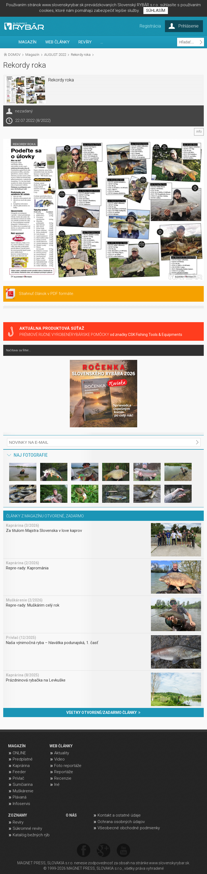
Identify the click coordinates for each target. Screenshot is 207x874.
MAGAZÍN (27, 42)
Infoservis (21, 803)
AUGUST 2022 (55, 55)
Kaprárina (21, 765)
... (102, 42)
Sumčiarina (23, 784)
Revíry (18, 822)
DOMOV (14, 55)
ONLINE (19, 753)
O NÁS (71, 815)
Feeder (19, 771)
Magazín (32, 55)
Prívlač (18, 778)
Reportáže (63, 771)
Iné (57, 784)
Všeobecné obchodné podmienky (129, 827)
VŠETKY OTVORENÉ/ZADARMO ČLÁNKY (103, 712)
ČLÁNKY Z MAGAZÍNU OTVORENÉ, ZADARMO (45, 516)
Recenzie (62, 778)
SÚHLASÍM (155, 10)
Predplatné (23, 759)
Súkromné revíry (27, 828)
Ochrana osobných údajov (121, 821)
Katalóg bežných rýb (31, 834)
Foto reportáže (67, 765)
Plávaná (19, 797)
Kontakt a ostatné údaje (119, 815)
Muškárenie (23, 791)
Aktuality (61, 753)
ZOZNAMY (17, 815)
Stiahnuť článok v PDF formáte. (46, 293)
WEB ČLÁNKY (57, 42)
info (199, 131)
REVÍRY (85, 42)
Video (59, 759)
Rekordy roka (81, 55)
